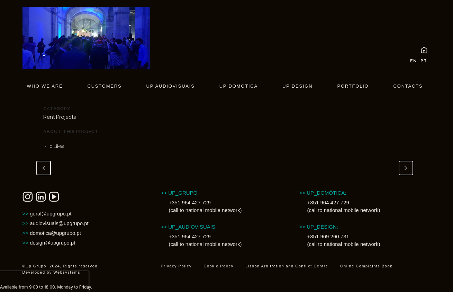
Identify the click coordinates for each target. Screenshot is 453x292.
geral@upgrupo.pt (47, 213)
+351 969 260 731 (328, 236)
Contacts (408, 86)
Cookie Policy (219, 266)
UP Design (297, 86)
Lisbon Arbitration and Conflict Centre (286, 266)
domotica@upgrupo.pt (51, 233)
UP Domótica (238, 86)
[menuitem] (412, 60)
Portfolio (353, 86)
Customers (104, 86)
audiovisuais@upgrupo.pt (55, 223)
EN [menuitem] (413, 61)
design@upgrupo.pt (48, 243)
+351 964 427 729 (189, 202)
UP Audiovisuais (170, 86)
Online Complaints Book (366, 266)
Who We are (45, 86)
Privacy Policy (176, 266)
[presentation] (44, 281)
